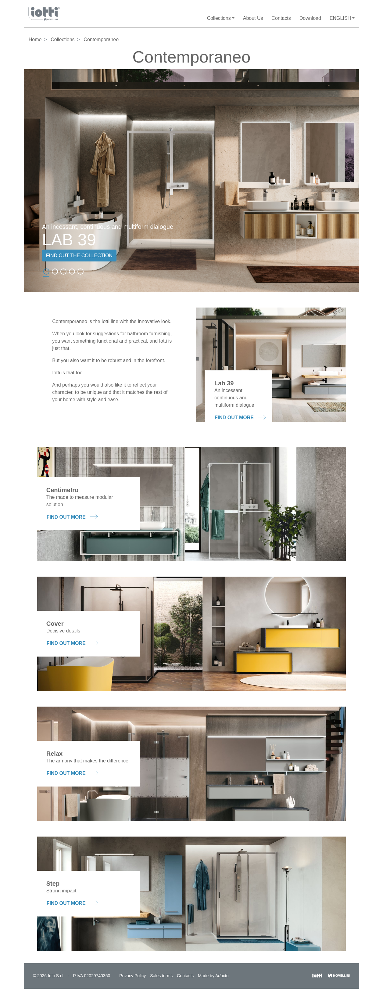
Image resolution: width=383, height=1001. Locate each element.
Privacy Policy (132, 975)
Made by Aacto (213, 975)
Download (310, 18)
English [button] (340, 18)
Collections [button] (219, 18)
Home (35, 39)
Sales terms (161, 975)
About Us (253, 18)
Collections (62, 39)
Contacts (281, 18)
